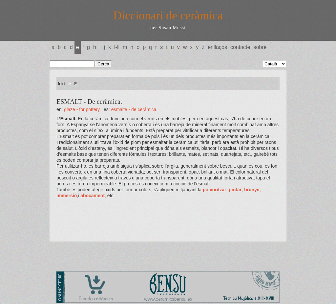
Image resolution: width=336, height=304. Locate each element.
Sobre (259, 47)
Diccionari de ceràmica (168, 15)
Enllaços (217, 47)
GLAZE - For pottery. (82, 109)
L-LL (116, 47)
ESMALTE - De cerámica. (134, 109)
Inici (61, 84)
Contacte (240, 47)
